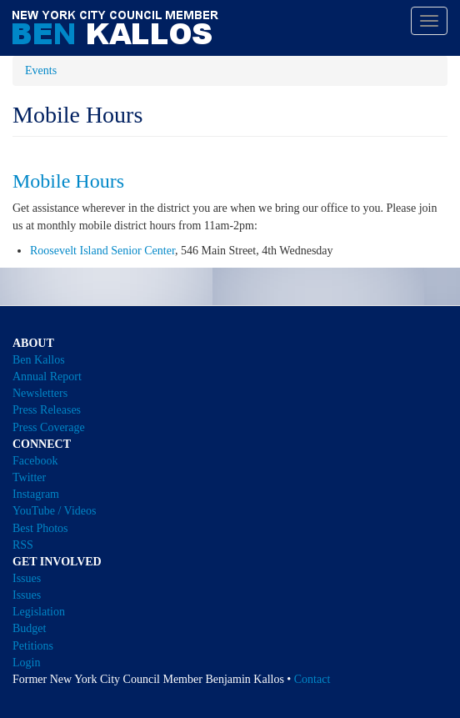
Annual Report (47, 376)
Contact (312, 679)
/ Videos (77, 511)
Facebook (35, 460)
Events (41, 70)
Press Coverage (48, 427)
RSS (22, 545)
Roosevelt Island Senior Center (102, 250)
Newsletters (40, 393)
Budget (29, 628)
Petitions (32, 646)
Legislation (38, 611)
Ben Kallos (38, 360)
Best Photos (40, 528)
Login (26, 662)
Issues (26, 578)
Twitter (29, 477)
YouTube (33, 511)
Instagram (35, 494)
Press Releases (46, 410)
